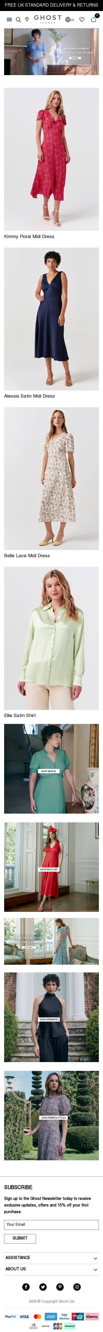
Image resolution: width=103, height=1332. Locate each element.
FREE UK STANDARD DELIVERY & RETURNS (51, 5)
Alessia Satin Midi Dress (29, 396)
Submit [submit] (20, 1239)
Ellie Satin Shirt (20, 716)
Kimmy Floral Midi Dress (29, 237)
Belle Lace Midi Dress (27, 556)
